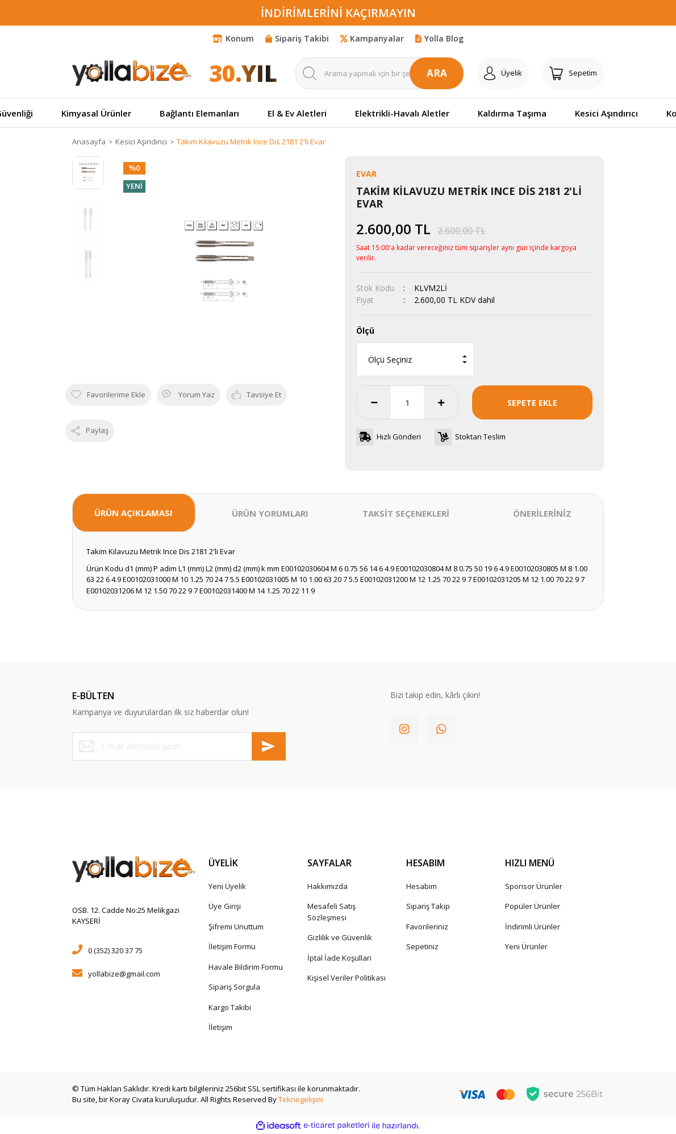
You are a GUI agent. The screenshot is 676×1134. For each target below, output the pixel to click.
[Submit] (269, 746)
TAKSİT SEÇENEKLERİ (405, 513)
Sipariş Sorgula (234, 987)
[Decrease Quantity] (374, 402)
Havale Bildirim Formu (245, 967)
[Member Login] (503, 73)
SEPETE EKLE (532, 402)
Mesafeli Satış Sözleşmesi (331, 912)
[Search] (379, 73)
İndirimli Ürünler (532, 926)
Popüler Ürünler (532, 906)
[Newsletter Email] (179, 746)
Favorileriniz (427, 926)
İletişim (220, 1027)
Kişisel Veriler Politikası (346, 978)
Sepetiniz (422, 946)
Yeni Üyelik (227, 886)
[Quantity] (407, 402)
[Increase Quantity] (441, 402)
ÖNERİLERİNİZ (542, 513)
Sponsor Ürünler (533, 886)
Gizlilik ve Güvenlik (339, 937)
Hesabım (421, 886)
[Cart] (573, 73)
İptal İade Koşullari (339, 958)
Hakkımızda (327, 886)
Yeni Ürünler (526, 946)
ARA (437, 73)
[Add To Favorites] (108, 395)
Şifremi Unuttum (236, 926)
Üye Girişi (224, 906)
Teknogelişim (300, 1099)
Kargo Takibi (229, 1007)
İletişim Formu (232, 946)
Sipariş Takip (428, 906)
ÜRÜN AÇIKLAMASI (133, 512)
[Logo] (131, 73)
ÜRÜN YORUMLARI (270, 513)
